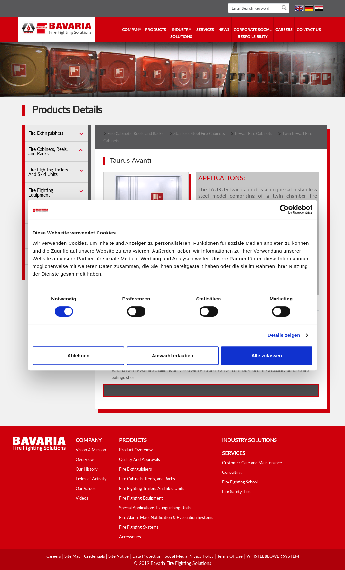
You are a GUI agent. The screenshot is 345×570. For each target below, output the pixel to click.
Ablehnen (78, 355)
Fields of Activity (91, 478)
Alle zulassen (266, 355)
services (205, 29)
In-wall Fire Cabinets (253, 133)
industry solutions (181, 33)
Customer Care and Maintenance (252, 462)
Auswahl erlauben (172, 355)
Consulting (232, 472)
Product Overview (136, 449)
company (131, 29)
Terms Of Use (230, 556)
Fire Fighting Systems (139, 526)
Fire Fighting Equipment (40, 193)
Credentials (95, 556)
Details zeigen (283, 335)
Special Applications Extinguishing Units (155, 507)
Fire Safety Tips (236, 491)
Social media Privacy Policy (190, 556)
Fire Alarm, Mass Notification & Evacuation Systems (166, 517)
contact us (309, 29)
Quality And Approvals (139, 459)
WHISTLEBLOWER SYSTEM (272, 556)
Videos (82, 498)
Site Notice (119, 556)
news (223, 29)
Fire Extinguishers (45, 133)
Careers (284, 29)
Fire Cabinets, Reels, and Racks (48, 151)
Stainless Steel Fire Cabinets (199, 133)
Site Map (72, 556)
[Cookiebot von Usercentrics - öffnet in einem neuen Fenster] (284, 209)
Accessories (130, 536)
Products (155, 29)
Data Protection (147, 556)
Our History (87, 469)
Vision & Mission (91, 449)
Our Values (86, 488)
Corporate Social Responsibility (252, 33)
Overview (85, 459)
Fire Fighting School (240, 481)
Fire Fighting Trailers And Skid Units (48, 172)
